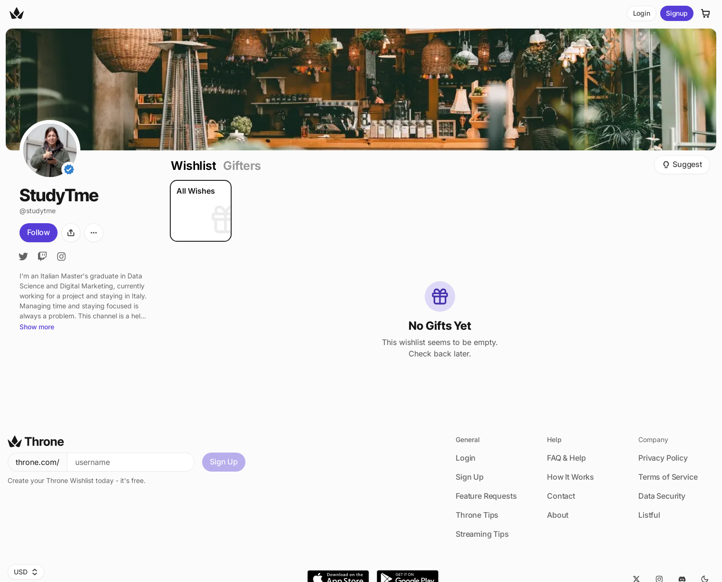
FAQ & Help (566, 458)
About (557, 515)
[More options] (93, 232)
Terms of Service (667, 477)
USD (26, 572)
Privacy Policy (663, 458)
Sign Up (224, 461)
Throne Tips (477, 515)
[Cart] (705, 13)
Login (641, 13)
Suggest (682, 164)
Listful (649, 515)
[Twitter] (23, 256)
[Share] (70, 232)
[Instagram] (61, 256)
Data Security (661, 496)
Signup (677, 13)
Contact (561, 496)
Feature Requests (486, 496)
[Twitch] (42, 256)
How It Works (570, 477)
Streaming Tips (482, 534)
